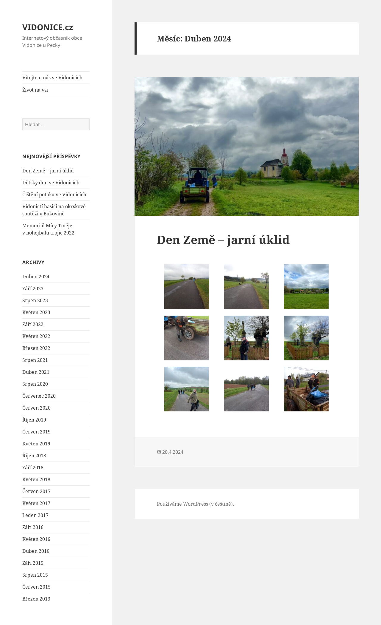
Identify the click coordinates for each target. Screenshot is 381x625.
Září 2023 (32, 288)
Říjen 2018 (34, 455)
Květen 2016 (36, 539)
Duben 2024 (35, 276)
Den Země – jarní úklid (48, 170)
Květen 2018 (36, 479)
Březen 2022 (36, 348)
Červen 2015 (36, 587)
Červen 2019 (36, 431)
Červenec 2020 (39, 396)
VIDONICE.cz (47, 27)
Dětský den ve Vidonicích (50, 182)
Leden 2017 (35, 515)
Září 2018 (32, 467)
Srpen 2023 (35, 300)
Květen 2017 (36, 503)
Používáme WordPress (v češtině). (195, 504)
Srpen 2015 (35, 575)
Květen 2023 (36, 312)
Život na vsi (35, 90)
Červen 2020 (36, 408)
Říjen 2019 (34, 419)
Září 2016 (32, 527)
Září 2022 (32, 324)
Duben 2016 (35, 551)
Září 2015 (32, 563)
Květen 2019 (36, 443)
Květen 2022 (36, 336)
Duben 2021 (35, 372)
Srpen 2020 (35, 384)
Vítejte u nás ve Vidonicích (52, 77)
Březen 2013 (36, 598)
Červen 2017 (36, 491)
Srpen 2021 (35, 360)
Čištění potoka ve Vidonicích (54, 194)
